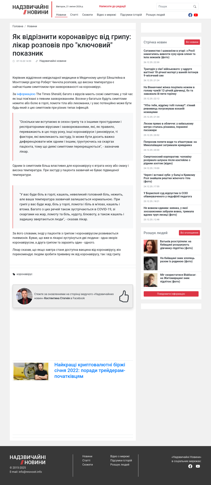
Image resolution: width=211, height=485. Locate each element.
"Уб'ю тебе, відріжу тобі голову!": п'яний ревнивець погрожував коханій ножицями (169, 108)
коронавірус (24, 274)
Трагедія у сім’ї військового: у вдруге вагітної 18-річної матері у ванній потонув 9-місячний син (171, 72)
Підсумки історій (131, 14)
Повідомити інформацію (171, 293)
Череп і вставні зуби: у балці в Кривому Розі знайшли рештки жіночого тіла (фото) (169, 178)
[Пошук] (173, 6)
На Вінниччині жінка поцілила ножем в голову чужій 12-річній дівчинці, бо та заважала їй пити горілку (169, 90)
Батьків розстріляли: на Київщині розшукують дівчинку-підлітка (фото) (176, 245)
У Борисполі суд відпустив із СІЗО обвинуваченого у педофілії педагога (168, 195)
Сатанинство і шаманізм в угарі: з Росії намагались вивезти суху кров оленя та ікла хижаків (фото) (169, 54)
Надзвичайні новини (53, 61)
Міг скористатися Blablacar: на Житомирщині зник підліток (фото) (178, 278)
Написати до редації (112, 6)
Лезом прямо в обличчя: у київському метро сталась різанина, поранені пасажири (169, 127)
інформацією (26, 94)
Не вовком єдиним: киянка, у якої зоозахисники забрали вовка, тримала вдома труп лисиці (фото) (169, 211)
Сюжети (87, 14)
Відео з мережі (106, 14)
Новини (61, 14)
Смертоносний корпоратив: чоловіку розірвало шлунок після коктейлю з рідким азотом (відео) (168, 160)
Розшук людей (155, 14)
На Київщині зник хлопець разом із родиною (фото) (177, 259)
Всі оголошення (189, 232)
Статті (74, 14)
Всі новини (192, 42)
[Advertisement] (73, 335)
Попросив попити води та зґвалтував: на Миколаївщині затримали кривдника (170, 143)
